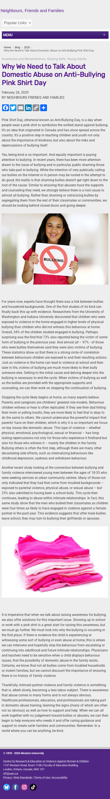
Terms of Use (42, 777)
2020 (27, 47)
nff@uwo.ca (10, 773)
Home (7, 47)
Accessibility (59, 777)
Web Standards (23, 777)
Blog (17, 47)
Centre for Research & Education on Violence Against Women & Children (46, 761)
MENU (8, 35)
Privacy (7, 777)
